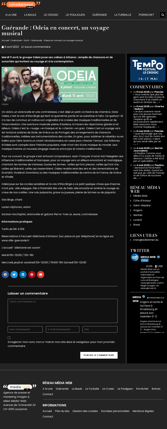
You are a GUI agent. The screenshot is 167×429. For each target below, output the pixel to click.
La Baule (30, 14)
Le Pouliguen (75, 14)
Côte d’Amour (142, 200)
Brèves (156, 389)
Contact (48, 394)
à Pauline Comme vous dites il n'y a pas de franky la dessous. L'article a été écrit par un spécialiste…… (148, 157)
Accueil (5, 40)
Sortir (26, 40)
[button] (162, 15)
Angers (137, 210)
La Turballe (122, 14)
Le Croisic (51, 14)
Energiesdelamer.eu (145, 240)
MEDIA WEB (137, 299)
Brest (136, 225)
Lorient (137, 220)
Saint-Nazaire (142, 205)
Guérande (99, 14)
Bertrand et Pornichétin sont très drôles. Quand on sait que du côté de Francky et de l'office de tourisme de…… (148, 173)
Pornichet (146, 14)
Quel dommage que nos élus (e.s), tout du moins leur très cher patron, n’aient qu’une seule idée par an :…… (149, 139)
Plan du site (62, 411)
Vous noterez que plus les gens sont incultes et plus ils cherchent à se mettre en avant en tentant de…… (148, 98)
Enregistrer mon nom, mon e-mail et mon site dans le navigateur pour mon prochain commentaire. (61, 344)
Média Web (140, 196)
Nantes (137, 215)
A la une (11, 14)
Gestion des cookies (85, 411)
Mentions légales (143, 411)
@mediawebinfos (155, 297)
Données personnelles (115, 411)
